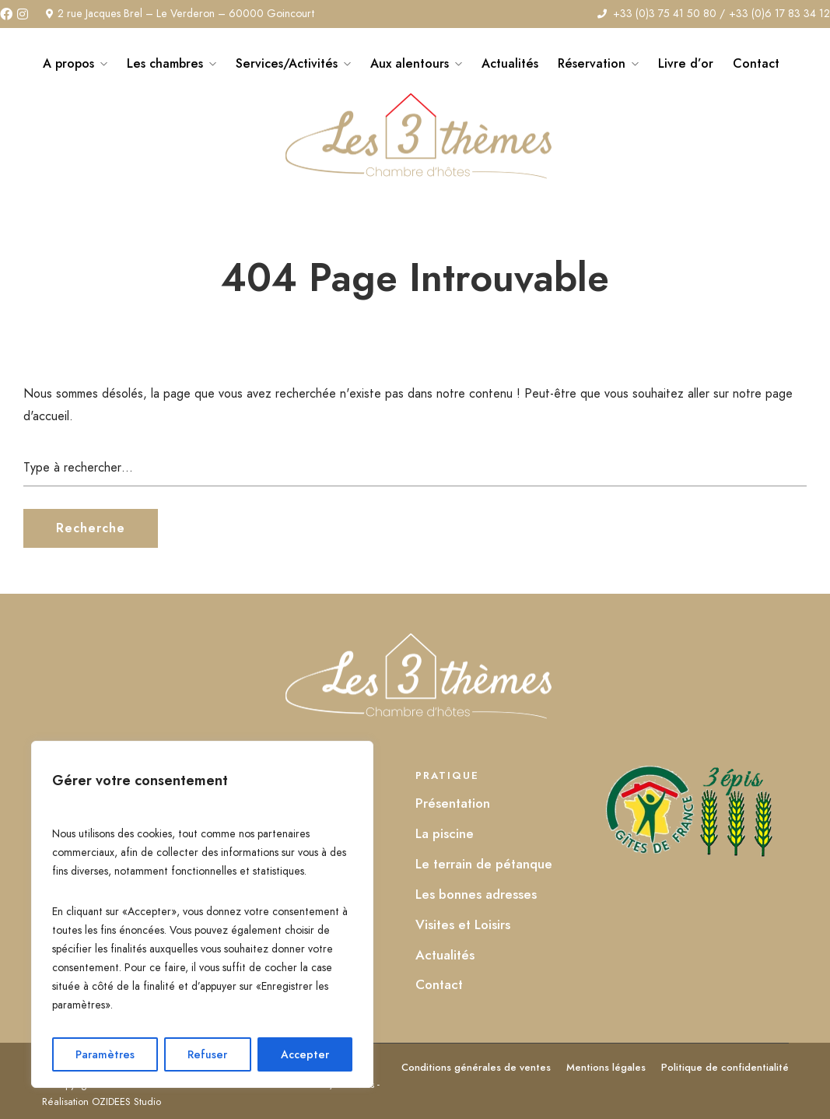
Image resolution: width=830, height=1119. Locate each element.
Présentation (452, 803)
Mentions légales (606, 1067)
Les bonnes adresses (476, 894)
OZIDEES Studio (126, 1101)
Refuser (207, 1054)
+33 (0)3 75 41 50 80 (664, 13)
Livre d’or (685, 63)
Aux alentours (409, 63)
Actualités (510, 63)
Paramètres (105, 1054)
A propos (68, 63)
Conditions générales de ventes (476, 1067)
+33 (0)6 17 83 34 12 (779, 13)
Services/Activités (287, 63)
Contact (756, 63)
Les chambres (165, 63)
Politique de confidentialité (725, 1067)
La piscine (444, 833)
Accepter (305, 1054)
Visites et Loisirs (462, 924)
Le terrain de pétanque (483, 863)
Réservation (591, 63)
